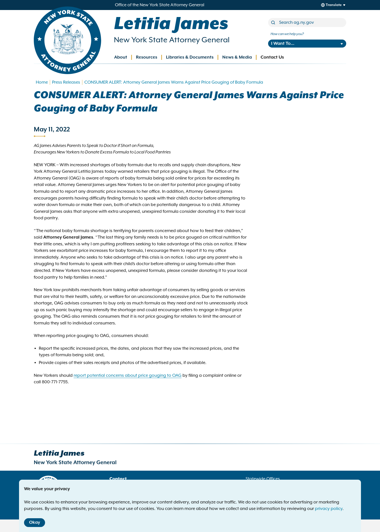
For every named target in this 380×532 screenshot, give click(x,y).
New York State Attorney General (172, 40)
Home (42, 82)
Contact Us (272, 57)
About (120, 57)
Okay (34, 522)
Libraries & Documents (190, 57)
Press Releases (66, 82)
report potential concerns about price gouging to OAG (127, 375)
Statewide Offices (263, 478)
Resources (146, 57)
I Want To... (282, 43)
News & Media (237, 57)
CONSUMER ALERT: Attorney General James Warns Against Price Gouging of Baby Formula (173, 82)
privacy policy (328, 508)
